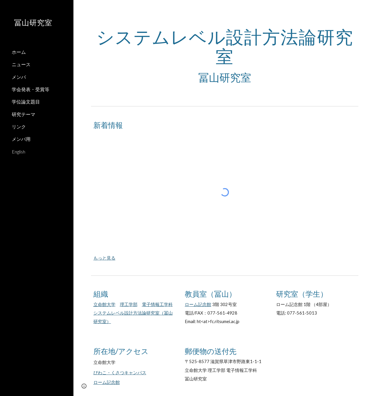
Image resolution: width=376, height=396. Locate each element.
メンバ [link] (19, 77)
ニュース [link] (21, 64)
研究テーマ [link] (23, 114)
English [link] (18, 151)
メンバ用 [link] (21, 139)
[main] (225, 56)
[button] (369, 8)
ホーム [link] (19, 52)
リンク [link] (19, 126)
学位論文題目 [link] (26, 101)
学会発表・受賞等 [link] (30, 89)
